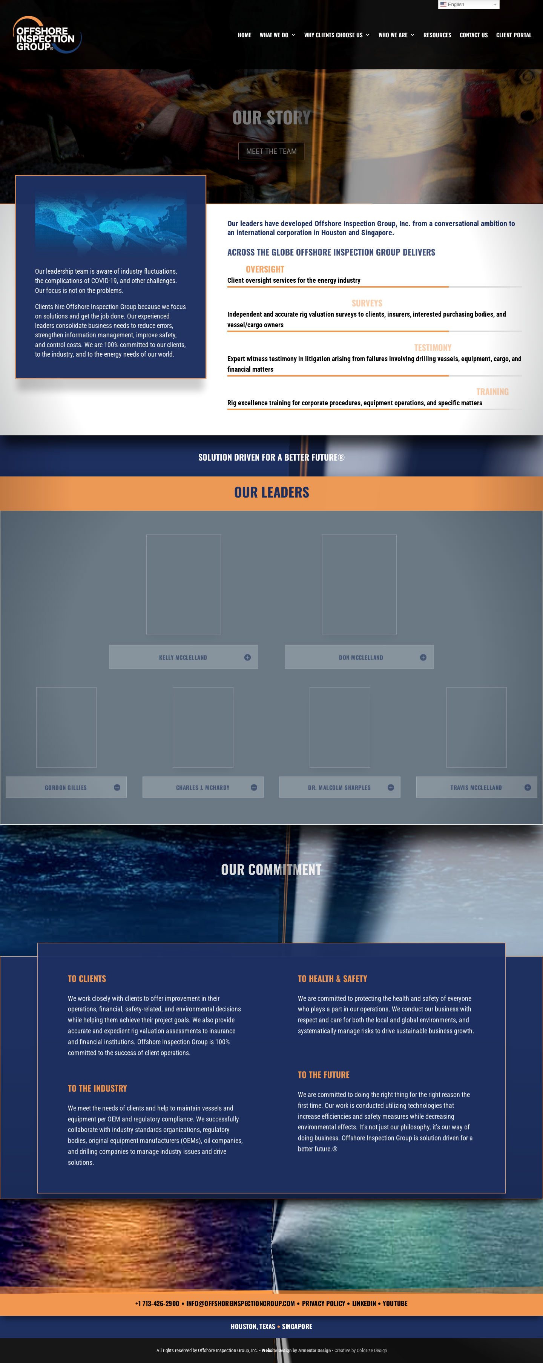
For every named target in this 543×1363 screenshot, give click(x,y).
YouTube (395, 1303)
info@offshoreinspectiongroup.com (240, 1303)
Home (245, 35)
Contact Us (474, 35)
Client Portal (514, 35)
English (452, 5)
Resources (437, 35)
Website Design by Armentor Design (296, 1350)
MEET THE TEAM (271, 151)
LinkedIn (364, 1303)
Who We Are (393, 35)
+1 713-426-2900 (157, 1303)
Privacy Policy (323, 1303)
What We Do (274, 35)
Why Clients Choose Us (333, 35)
